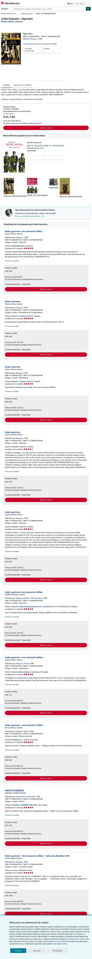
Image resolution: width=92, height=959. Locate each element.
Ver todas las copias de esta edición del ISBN (40, 44)
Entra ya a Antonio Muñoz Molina (29, 216)
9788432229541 (58, 146)
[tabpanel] (45, 94)
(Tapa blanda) (54, 187)
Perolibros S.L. (17, 740)
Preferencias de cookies (76, 939)
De (32, 49)
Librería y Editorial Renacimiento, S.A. (26, 606)
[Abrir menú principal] (5, 9)
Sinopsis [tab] (6, 85)
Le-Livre (14, 870)
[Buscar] (88, 9)
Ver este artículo (8, 113)
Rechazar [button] (37, 951)
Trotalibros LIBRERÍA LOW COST (24, 805)
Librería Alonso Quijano (20, 672)
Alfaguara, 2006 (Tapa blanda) (71, 196)
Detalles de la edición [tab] (23, 85)
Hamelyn (15, 447)
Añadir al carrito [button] (46, 128)
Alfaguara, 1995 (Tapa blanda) (15, 196)
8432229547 (39, 146)
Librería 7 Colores (18, 316)
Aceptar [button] (18, 951)
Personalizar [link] (57, 951)
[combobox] (49, 9)
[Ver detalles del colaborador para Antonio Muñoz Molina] (12, 21)
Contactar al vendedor (12, 261)
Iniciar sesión (79, 3)
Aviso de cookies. (60, 941)
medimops (15, 246)
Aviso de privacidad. (59, 944)
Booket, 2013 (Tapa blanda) (37, 195)
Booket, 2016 (39, 148)
